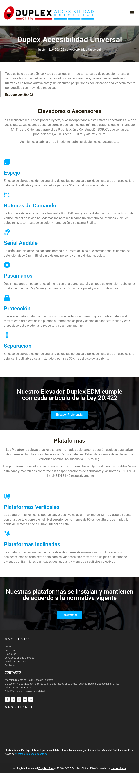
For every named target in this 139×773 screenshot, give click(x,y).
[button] (132, 13)
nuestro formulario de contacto (31, 754)
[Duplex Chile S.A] (69, 727)
